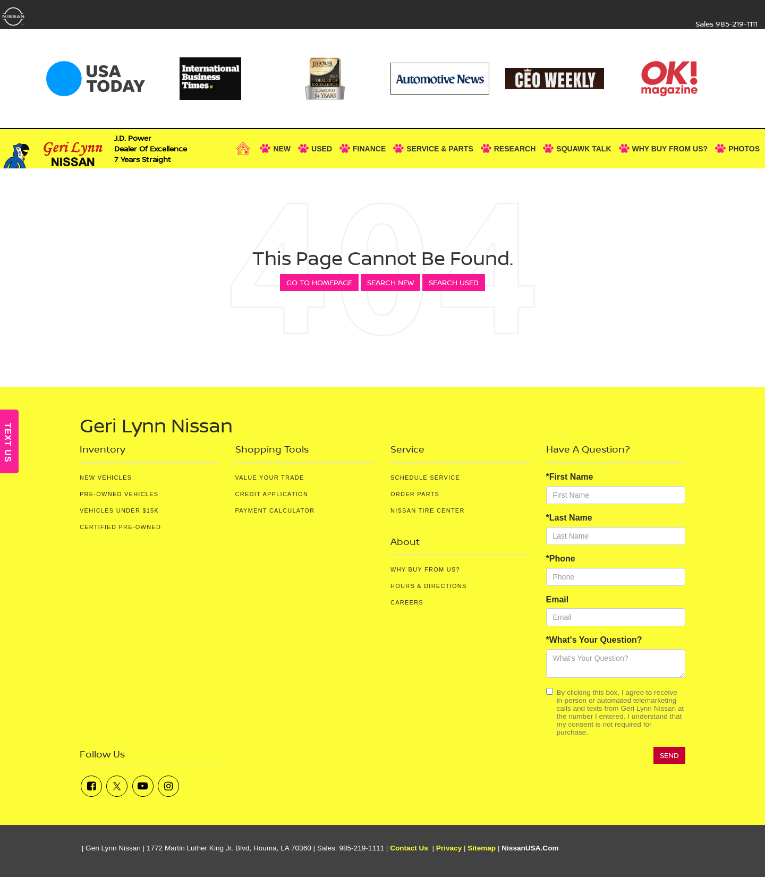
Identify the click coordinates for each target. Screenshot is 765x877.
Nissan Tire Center (427, 510)
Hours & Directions (428, 586)
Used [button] (321, 148)
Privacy (449, 848)
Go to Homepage (319, 282)
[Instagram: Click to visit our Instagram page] (168, 786)
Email (557, 599)
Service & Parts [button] (439, 148)
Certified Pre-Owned (120, 527)
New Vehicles (106, 477)
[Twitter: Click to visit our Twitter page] (117, 786)
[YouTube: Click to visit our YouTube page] (143, 786)
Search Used (454, 282)
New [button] (282, 148)
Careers (406, 602)
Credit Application (272, 494)
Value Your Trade (269, 477)
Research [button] (515, 148)
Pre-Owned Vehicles (119, 494)
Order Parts (414, 494)
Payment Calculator (275, 510)
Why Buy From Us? (425, 569)
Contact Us (409, 848)
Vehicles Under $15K (119, 510)
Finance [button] (369, 148)
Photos (744, 148)
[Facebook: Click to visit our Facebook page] (91, 786)
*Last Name (569, 517)
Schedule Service (425, 477)
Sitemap (482, 848)
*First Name (569, 476)
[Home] (246, 148)
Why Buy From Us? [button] (670, 148)
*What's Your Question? (594, 639)
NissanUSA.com (530, 848)
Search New (390, 282)
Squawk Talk (583, 148)
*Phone (560, 558)
